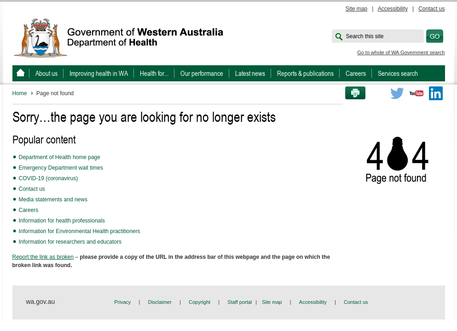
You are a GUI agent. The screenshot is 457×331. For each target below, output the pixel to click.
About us (46, 73)
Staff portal (239, 302)
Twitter (397, 93)
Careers (356, 73)
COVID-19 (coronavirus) (48, 178)
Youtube (416, 93)
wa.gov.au (40, 301)
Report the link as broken (43, 257)
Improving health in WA (98, 73)
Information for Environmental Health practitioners (79, 231)
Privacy (122, 302)
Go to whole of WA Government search (401, 52)
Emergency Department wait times (61, 168)
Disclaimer (159, 302)
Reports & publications (305, 73)
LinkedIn (436, 93)
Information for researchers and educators (70, 242)
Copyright (199, 302)
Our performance (201, 73)
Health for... (154, 73)
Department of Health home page (59, 157)
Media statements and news (53, 199)
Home (19, 93)
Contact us (431, 9)
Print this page (352, 93)
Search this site (365, 36)
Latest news (250, 73)
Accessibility (393, 9)
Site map (356, 9)
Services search (398, 73)
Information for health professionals (62, 220)
